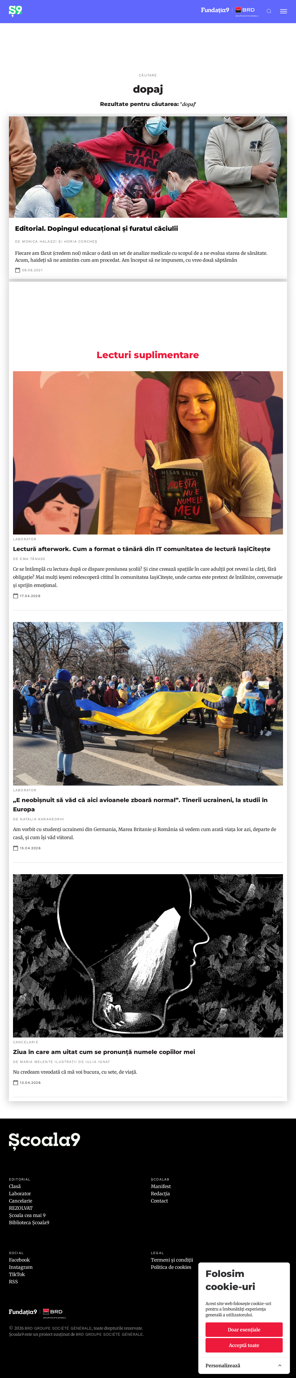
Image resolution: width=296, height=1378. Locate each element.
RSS (13, 1281)
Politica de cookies (171, 1267)
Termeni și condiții (172, 1260)
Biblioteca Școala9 (29, 1222)
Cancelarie (20, 1201)
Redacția (160, 1193)
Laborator (20, 1193)
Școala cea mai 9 (27, 1215)
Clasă (15, 1186)
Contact (159, 1201)
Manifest (161, 1186)
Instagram (21, 1267)
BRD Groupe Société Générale (58, 1328)
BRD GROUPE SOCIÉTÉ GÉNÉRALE (109, 1334)
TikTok (17, 1274)
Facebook (19, 1260)
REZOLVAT (21, 1208)
